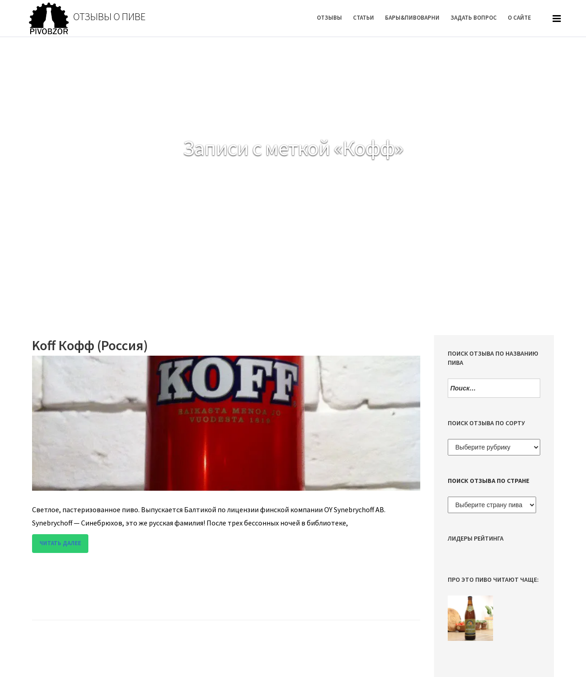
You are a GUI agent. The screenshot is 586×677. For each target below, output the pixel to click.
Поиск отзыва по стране (488, 481)
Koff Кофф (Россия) (90, 345)
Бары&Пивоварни (412, 18)
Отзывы (329, 18)
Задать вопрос (473, 18)
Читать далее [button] (60, 543)
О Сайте (519, 18)
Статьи (363, 18)
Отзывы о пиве (109, 16)
